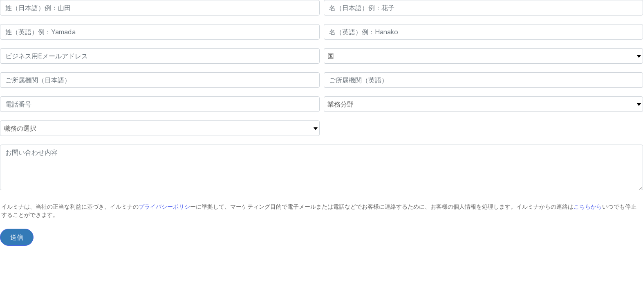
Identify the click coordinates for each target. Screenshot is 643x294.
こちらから (588, 206)
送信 (16, 237)
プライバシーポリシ (164, 206)
